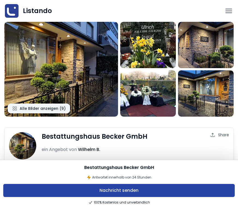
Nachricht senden (119, 190)
